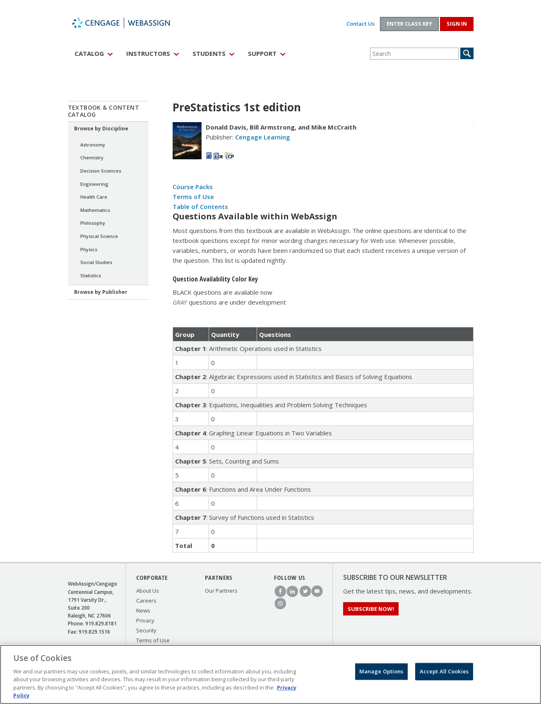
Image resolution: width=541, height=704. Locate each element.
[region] (270, 674)
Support (262, 53)
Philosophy (92, 223)
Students (209, 53)
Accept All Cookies (444, 673)
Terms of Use (193, 196)
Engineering (94, 184)
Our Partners (221, 590)
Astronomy (92, 145)
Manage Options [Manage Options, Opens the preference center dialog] (381, 673)
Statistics (90, 275)
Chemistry (91, 157)
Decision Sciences (100, 171)
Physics (88, 249)
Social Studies (96, 262)
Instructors (148, 53)
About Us (147, 590)
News (143, 610)
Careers (146, 600)
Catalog (89, 53)
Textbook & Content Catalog (103, 110)
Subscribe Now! (371, 609)
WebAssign (130, 22)
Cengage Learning (262, 137)
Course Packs (193, 187)
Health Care (93, 197)
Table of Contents (200, 206)
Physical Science (99, 236)
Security (146, 630)
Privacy (145, 620)
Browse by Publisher (100, 292)
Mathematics (95, 210)
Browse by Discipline (101, 128)
